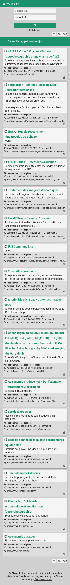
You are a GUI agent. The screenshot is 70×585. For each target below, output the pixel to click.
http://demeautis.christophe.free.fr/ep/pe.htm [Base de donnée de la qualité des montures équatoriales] (26, 462)
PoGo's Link (11, 3)
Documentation (43, 579)
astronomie (13, 68)
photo (37, 365)
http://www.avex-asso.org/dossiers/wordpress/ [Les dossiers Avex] (27, 429)
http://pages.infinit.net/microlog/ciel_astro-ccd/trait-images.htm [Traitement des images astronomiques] (34, 208)
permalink (30, 71)
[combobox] (35, 17)
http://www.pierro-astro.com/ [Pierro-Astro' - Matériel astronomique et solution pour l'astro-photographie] (18, 526)
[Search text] (35, 10)
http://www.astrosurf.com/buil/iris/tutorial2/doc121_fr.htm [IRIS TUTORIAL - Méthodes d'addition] (32, 179)
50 (59, 34)
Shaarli (16, 573)
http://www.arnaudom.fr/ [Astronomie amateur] (16, 551)
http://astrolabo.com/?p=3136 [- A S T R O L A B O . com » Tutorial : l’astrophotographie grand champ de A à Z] (19, 74)
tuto (42, 283)
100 (65, 34)
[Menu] (67, 4)
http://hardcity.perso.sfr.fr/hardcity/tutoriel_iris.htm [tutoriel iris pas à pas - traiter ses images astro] (28, 322)
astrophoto (26, 68)
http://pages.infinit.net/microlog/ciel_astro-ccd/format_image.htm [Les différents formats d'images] (35, 236)
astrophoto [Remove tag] (35, 41)
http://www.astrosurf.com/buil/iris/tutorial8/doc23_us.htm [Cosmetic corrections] (32, 289)
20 (54, 34)
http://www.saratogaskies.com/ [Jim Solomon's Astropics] (20, 491)
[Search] (35, 25)
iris (36, 173)
